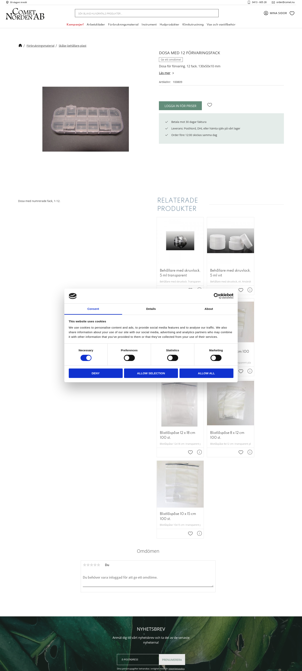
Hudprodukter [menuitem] (169, 25)
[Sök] (213, 14)
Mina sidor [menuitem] (278, 14)
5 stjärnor (98, 466)
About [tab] (209, 308)
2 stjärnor (88, 466)
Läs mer (164, 73)
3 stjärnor (91, 466)
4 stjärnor (95, 466)
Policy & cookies (197, 624)
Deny (96, 373)
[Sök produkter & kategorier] (142, 14)
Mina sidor (193, 607)
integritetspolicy (177, 570)
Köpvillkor (192, 619)
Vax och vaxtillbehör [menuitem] (221, 25)
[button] (292, 14)
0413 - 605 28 (258, 2)
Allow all (206, 373)
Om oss (191, 601)
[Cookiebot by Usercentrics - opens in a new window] (216, 296)
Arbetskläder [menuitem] (96, 25)
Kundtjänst (193, 613)
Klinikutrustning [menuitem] (193, 25)
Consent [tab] (93, 308)
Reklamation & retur (199, 630)
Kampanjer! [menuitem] (75, 25)
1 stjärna (84, 466)
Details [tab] (151, 308)
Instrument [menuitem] (149, 25)
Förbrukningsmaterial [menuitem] (123, 25)
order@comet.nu (284, 2)
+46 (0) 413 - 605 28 (150, 627)
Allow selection (151, 373)
